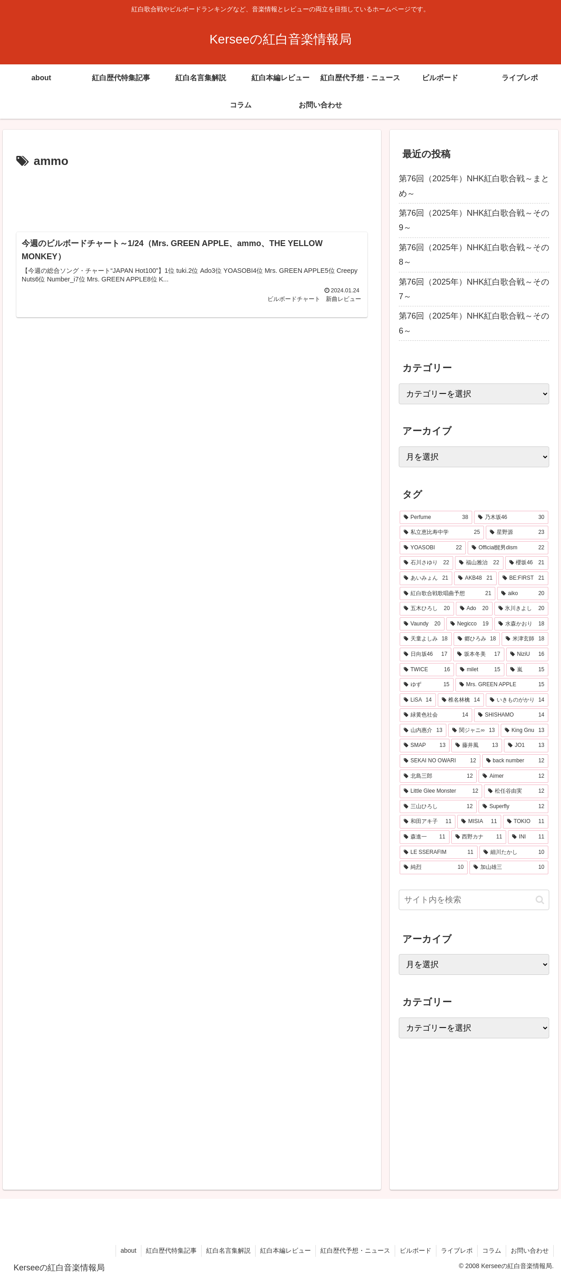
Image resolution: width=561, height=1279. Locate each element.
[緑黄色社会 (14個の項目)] (436, 715)
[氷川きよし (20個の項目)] (521, 608)
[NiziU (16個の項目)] (527, 654)
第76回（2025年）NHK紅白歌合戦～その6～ (474, 323)
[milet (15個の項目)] (480, 670)
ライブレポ (457, 1250)
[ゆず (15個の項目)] (427, 685)
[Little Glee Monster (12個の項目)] (441, 791)
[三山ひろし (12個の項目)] (438, 807)
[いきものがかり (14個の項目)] (517, 700)
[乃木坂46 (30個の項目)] (511, 517)
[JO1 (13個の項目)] (526, 745)
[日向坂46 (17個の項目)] (425, 654)
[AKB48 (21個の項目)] (475, 578)
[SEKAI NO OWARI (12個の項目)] (440, 761)
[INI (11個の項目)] (528, 837)
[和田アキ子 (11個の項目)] (427, 821)
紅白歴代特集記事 (171, 1250)
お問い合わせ (530, 1250)
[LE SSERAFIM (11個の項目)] (439, 852)
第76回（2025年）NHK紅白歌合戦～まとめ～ (474, 186)
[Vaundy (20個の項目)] (422, 624)
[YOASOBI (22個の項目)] (433, 548)
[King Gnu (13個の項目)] (524, 730)
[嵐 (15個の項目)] (527, 670)
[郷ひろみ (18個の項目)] (477, 639)
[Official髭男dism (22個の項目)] (508, 548)
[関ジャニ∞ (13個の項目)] (473, 730)
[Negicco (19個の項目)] (469, 624)
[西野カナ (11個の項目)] (479, 837)
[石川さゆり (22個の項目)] (426, 563)
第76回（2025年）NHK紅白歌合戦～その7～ (474, 289)
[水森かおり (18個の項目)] (521, 624)
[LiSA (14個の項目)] (418, 700)
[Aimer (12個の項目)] (513, 776)
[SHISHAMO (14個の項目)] (511, 715)
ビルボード (415, 1250)
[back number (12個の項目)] (515, 761)
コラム (491, 1250)
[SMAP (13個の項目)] (425, 745)
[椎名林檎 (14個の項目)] (461, 700)
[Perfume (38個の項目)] (436, 517)
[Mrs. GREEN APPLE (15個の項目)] (501, 685)
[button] (540, 900)
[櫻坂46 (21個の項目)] (527, 563)
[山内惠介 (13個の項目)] (423, 730)
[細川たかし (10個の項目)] (513, 852)
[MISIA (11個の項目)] (479, 821)
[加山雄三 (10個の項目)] (508, 867)
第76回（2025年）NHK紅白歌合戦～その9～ (474, 220)
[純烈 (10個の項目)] (434, 867)
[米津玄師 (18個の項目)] (525, 639)
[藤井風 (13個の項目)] (476, 745)
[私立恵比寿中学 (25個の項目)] (442, 532)
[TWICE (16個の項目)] (427, 670)
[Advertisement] (191, 196)
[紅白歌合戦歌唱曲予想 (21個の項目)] (447, 594)
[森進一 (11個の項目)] (425, 837)
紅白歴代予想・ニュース (355, 1250)
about (128, 1250)
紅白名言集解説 (228, 1250)
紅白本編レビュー (285, 1250)
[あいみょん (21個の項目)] (426, 578)
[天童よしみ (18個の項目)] (426, 639)
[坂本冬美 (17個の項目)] (478, 654)
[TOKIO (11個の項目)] (526, 821)
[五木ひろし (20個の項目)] (427, 608)
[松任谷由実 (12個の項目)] (516, 791)
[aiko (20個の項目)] (522, 594)
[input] (474, 900)
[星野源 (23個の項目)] (517, 532)
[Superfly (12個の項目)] (513, 807)
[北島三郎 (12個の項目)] (438, 776)
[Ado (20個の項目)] (474, 608)
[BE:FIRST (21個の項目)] (523, 578)
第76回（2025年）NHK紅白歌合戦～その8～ (474, 254)
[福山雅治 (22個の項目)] (479, 563)
